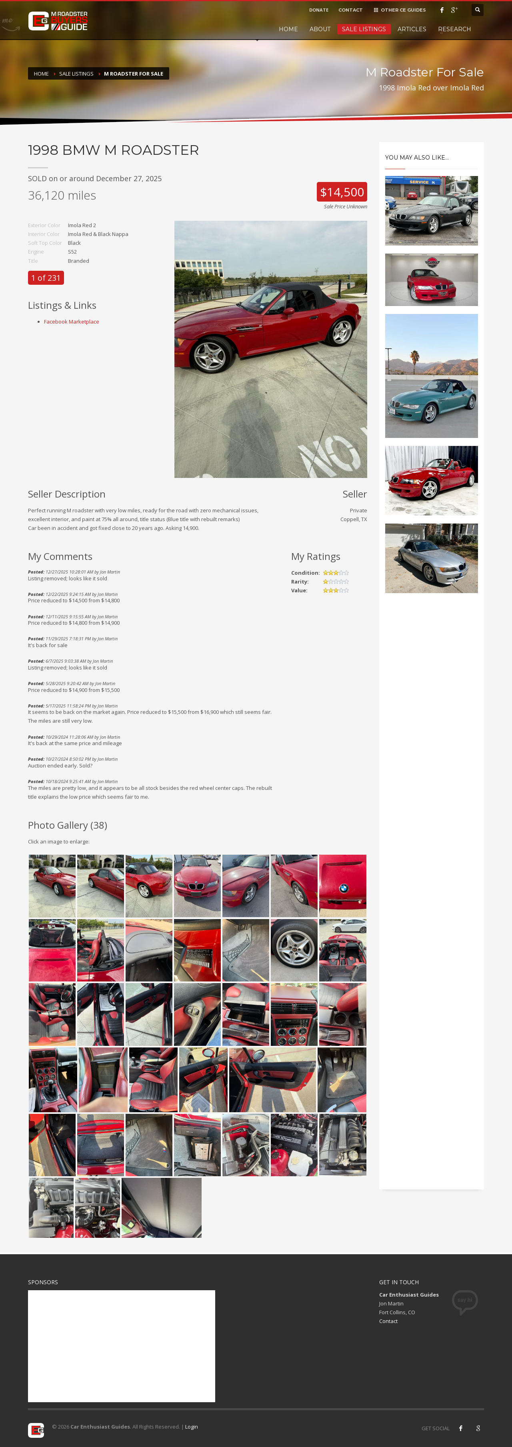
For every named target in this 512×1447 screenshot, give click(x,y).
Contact (388, 1321)
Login (191, 1426)
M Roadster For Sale (133, 73)
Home (288, 29)
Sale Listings (364, 29)
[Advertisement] (431, 735)
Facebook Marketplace (71, 321)
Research (454, 29)
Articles (412, 29)
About (320, 29)
